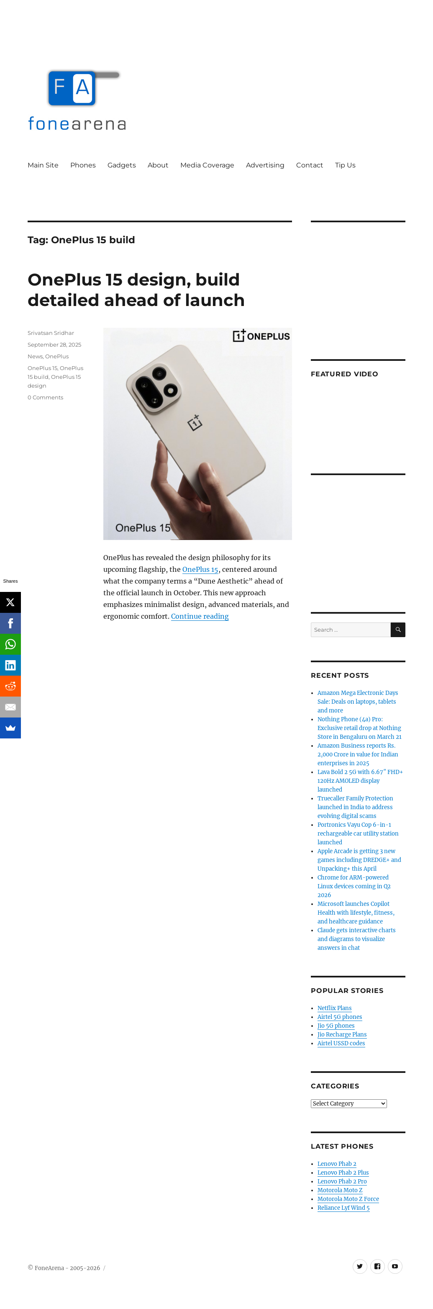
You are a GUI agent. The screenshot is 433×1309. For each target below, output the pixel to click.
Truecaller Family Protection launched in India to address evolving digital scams (355, 807)
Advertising (265, 165)
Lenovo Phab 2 (337, 1164)
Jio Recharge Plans (342, 1034)
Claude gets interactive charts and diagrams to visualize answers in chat (357, 939)
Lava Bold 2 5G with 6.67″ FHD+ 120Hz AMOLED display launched (360, 781)
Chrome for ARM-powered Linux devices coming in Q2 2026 (354, 886)
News (35, 356)
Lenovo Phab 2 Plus (343, 1172)
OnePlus (57, 356)
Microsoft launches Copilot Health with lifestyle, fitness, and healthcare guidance (356, 912)
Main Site (43, 165)
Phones (83, 165)
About (158, 165)
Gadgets (122, 165)
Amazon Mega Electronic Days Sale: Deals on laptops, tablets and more (358, 701)
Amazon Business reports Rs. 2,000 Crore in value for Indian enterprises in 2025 (358, 754)
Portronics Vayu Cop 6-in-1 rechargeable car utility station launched (358, 833)
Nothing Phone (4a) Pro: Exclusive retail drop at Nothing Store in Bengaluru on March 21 (360, 728)
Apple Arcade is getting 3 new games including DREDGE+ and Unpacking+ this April (359, 860)
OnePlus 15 (200, 569)
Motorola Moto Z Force (348, 1199)
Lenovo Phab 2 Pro (342, 1181)
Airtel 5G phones (340, 1017)
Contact (309, 165)
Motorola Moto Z (340, 1190)
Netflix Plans (335, 1008)
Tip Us (345, 165)
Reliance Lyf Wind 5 (344, 1207)
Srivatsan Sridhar (51, 332)
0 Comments (45, 397)
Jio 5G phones (336, 1025)
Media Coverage (207, 165)
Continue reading (200, 616)
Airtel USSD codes (341, 1043)
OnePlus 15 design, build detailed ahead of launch (136, 289)
